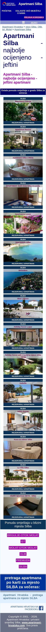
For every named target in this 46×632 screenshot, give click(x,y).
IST (23, 541)
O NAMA (21, 13)
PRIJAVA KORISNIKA (34, 17)
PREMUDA (23, 560)
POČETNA (6, 11)
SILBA (23, 566)
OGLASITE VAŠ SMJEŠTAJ (28, 11)
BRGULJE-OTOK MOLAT (23, 535)
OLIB (23, 554)
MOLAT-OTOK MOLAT (23, 547)
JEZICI (34, 23)
